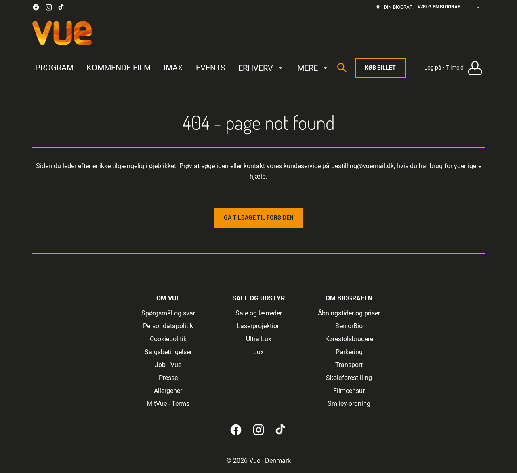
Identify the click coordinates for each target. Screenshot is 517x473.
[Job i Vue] (168, 365)
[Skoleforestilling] (349, 378)
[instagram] (49, 7)
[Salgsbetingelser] (168, 352)
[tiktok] (61, 7)
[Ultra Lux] (258, 339)
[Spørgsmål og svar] (168, 313)
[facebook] (36, 7)
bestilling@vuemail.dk (362, 166)
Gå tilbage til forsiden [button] (259, 217)
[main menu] (182, 68)
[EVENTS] (210, 68)
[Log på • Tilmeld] (454, 68)
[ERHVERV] (261, 68)
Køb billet (380, 67)
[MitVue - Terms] (168, 403)
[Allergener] (168, 390)
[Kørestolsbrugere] (349, 339)
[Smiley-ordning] (349, 403)
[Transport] (349, 365)
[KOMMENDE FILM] (118, 68)
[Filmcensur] (349, 390)
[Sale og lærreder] (258, 313)
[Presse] (168, 378)
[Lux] (258, 352)
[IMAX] (173, 68)
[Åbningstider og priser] (349, 313)
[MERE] (313, 68)
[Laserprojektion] (259, 326)
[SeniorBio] (349, 326)
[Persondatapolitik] (168, 326)
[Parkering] (349, 352)
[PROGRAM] (54, 68)
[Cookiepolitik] (168, 339)
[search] (342, 67)
